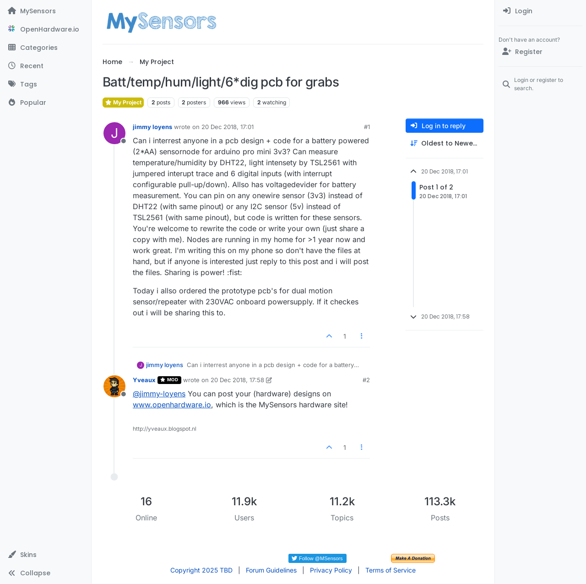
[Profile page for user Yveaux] (114, 386)
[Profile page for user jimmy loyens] (114, 133)
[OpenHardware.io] (45, 29)
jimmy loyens (152, 126)
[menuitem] (540, 11)
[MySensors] (45, 11)
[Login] (540, 11)
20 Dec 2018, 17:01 (227, 126)
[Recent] (45, 66)
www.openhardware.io (172, 404)
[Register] (540, 51)
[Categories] (45, 47)
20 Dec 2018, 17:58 (237, 380)
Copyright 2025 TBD (201, 570)
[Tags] (45, 84)
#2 (366, 380)
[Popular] (45, 102)
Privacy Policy (331, 570)
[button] (45, 554)
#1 (367, 126)
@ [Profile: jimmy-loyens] (159, 393)
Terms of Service (390, 570)
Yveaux (144, 380)
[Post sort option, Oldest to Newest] (444, 143)
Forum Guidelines (271, 570)
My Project (123, 102)
